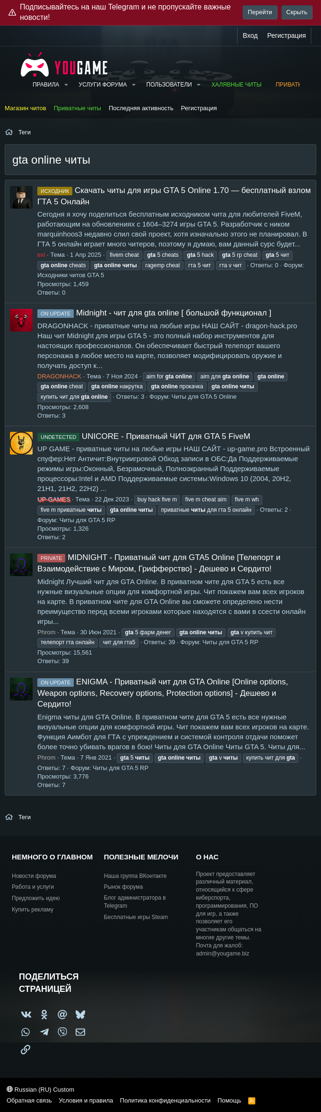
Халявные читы (236, 84)
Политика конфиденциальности (165, 1100)
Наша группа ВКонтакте (135, 876)
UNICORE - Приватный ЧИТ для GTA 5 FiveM (143, 436)
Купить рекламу (32, 909)
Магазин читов (25, 108)
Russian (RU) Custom (40, 1089)
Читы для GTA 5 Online (204, 396)
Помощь (229, 1100)
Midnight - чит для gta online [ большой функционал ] (154, 312)
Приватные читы (77, 108)
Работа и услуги (33, 887)
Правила (46, 84)
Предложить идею (36, 898)
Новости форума (34, 876)
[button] (65, 85)
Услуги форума (103, 84)
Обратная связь (29, 1100)
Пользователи (169, 84)
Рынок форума (123, 887)
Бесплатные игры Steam (136, 917)
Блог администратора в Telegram (135, 901)
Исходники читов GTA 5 (70, 275)
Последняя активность (141, 108)
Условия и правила (86, 1100)
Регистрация (199, 108)
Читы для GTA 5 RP (87, 520)
